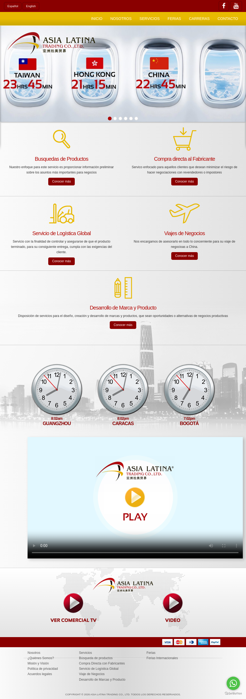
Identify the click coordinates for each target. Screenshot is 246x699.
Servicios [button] (149, 18)
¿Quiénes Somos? (41, 658)
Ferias (174, 18)
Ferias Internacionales (162, 658)
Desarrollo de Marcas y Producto (102, 679)
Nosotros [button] (120, 18)
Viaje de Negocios (92, 674)
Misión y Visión (38, 663)
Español (12, 6)
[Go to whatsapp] (233, 683)
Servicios (85, 653)
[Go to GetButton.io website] (233, 693)
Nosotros (34, 653)
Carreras (199, 18)
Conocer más (61, 181)
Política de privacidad (43, 669)
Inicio (96, 18)
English (31, 6)
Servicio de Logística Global (98, 669)
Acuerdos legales (40, 674)
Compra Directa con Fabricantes (102, 663)
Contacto (228, 18)
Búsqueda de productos (96, 658)
